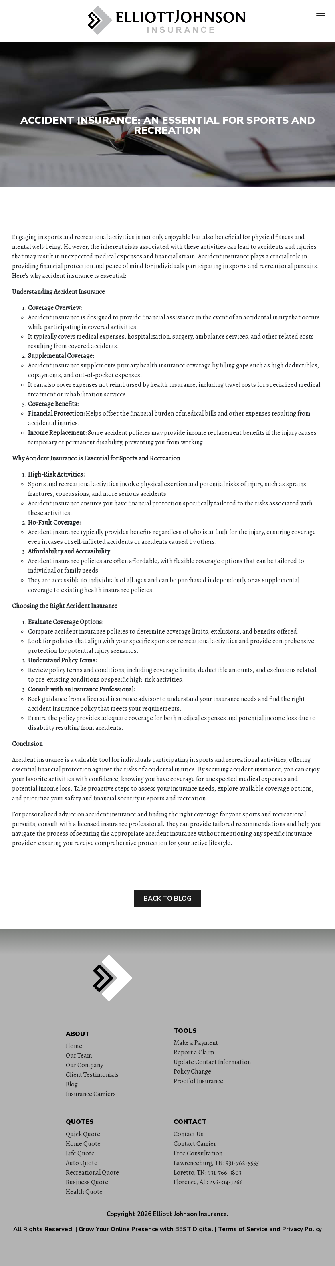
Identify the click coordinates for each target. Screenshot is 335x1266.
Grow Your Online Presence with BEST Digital (146, 1229)
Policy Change (192, 1071)
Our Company (84, 1065)
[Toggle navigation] (321, 16)
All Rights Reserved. (43, 1229)
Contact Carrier (195, 1143)
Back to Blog (167, 898)
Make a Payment (196, 1042)
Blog (72, 1084)
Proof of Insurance (198, 1081)
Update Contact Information (212, 1062)
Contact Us (189, 1134)
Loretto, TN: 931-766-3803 (207, 1172)
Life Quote (80, 1153)
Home (74, 1046)
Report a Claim (194, 1052)
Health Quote (84, 1191)
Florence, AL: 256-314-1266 (208, 1182)
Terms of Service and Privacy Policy (270, 1229)
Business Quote (87, 1182)
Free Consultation (198, 1153)
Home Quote (83, 1143)
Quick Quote (83, 1134)
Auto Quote (81, 1163)
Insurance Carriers (91, 1094)
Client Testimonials (92, 1074)
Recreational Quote (92, 1172)
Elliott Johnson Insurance (190, 1214)
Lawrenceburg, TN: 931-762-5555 (216, 1163)
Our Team (79, 1055)
